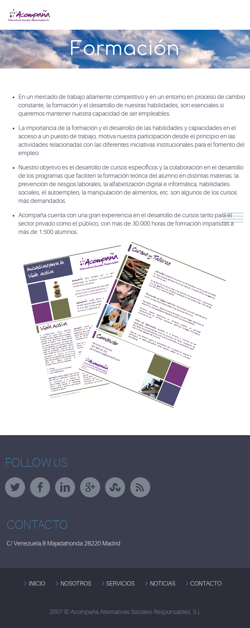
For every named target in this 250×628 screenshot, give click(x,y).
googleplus (90, 487)
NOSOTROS (75, 583)
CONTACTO (206, 583)
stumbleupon (115, 487)
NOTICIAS (162, 583)
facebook (40, 487)
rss (140, 487)
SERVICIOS (120, 583)
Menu (232, 217)
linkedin (65, 487)
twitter (15, 487)
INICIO (37, 583)
